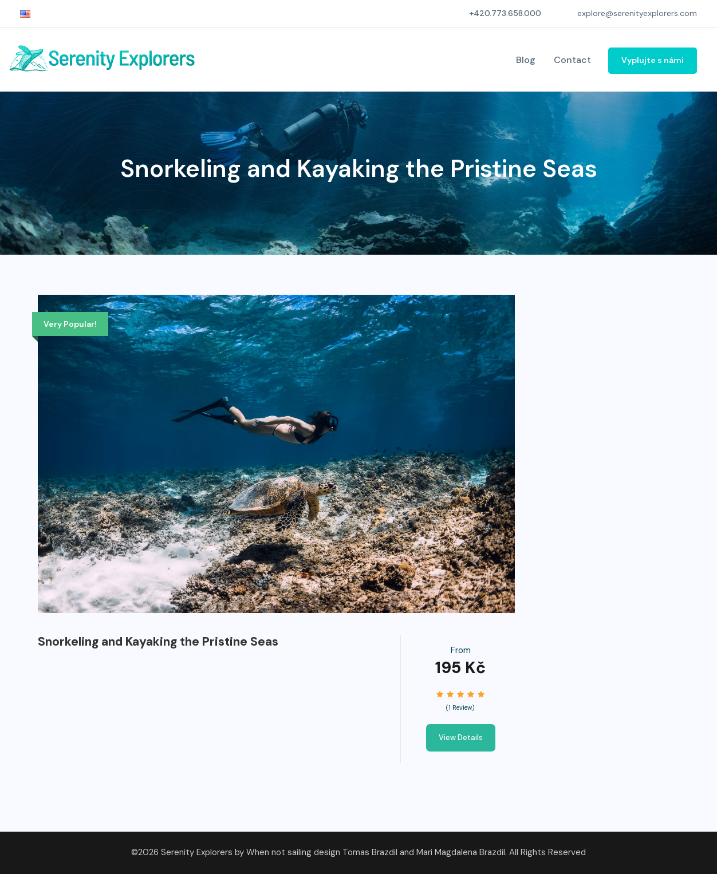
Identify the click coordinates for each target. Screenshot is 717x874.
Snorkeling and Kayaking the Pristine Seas (158, 642)
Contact (572, 60)
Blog (525, 60)
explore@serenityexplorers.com (637, 13)
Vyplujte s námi (652, 60)
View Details (461, 737)
